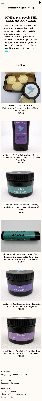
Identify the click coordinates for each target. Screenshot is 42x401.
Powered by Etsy (7, 397)
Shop (3, 375)
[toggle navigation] (2, 3)
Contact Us (24, 375)
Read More (8, 51)
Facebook (5, 383)
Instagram (15, 383)
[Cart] (39, 3)
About (15, 375)
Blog (9, 375)
